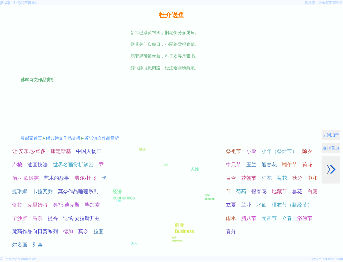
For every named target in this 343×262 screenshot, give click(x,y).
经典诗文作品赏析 (63, 138)
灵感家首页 (31, 138)
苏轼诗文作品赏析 (102, 138)
